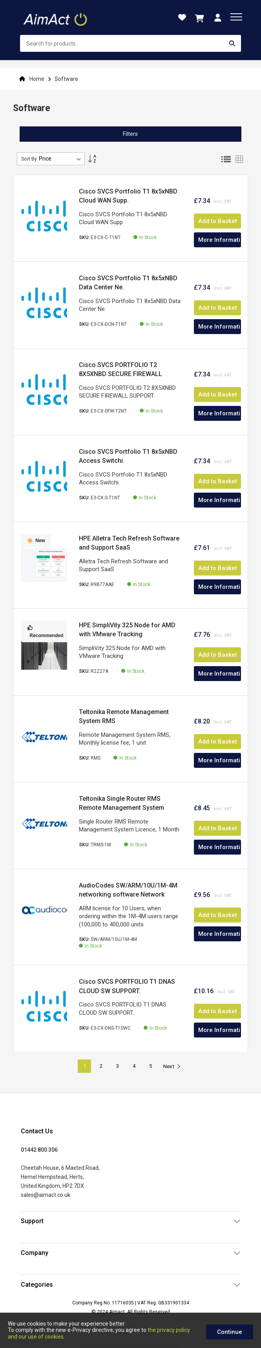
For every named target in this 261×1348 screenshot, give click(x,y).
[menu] (236, 17)
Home (37, 79)
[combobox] (130, 43)
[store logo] (56, 17)
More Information (219, 239)
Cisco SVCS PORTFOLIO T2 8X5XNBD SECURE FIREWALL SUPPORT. (120, 374)
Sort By (29, 159)
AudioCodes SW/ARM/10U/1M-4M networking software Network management (128, 895)
